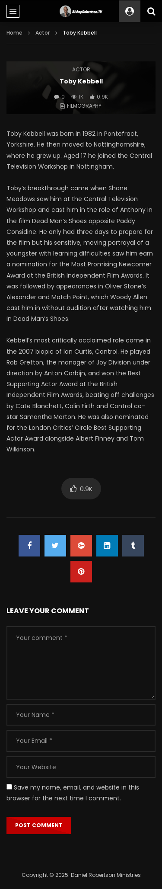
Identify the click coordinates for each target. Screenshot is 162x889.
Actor (42, 32)
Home (14, 32)
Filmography (84, 105)
